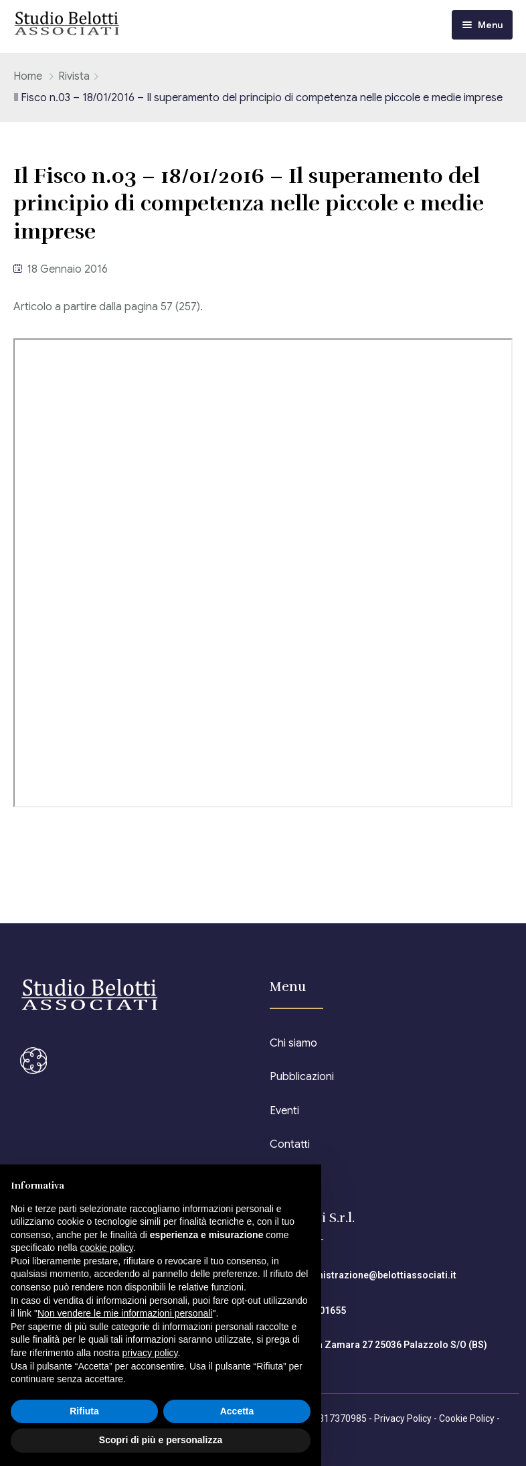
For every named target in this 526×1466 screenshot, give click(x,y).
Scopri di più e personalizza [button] (160, 1440)
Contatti (290, 1144)
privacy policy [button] (150, 1352)
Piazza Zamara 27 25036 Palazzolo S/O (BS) (389, 1344)
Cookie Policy (467, 1418)
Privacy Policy (403, 1418)
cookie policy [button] (106, 1247)
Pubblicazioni (302, 1076)
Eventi (284, 1111)
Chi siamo (293, 1043)
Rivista (74, 76)
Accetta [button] (237, 1411)
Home (27, 76)
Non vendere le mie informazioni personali (124, 1313)
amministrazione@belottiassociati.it (374, 1275)
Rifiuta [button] (84, 1411)
